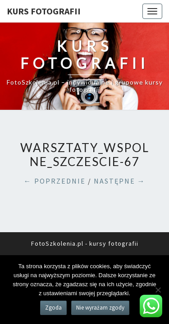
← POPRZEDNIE (55, 180)
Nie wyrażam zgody (100, 307)
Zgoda (53, 307)
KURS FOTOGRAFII (44, 11)
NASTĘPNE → (120, 180)
